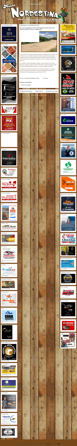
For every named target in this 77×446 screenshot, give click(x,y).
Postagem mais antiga (52, 91)
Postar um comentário (26, 85)
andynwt (48, 443)
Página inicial (39, 91)
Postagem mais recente (26, 91)
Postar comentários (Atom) (41, 95)
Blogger (58, 443)
